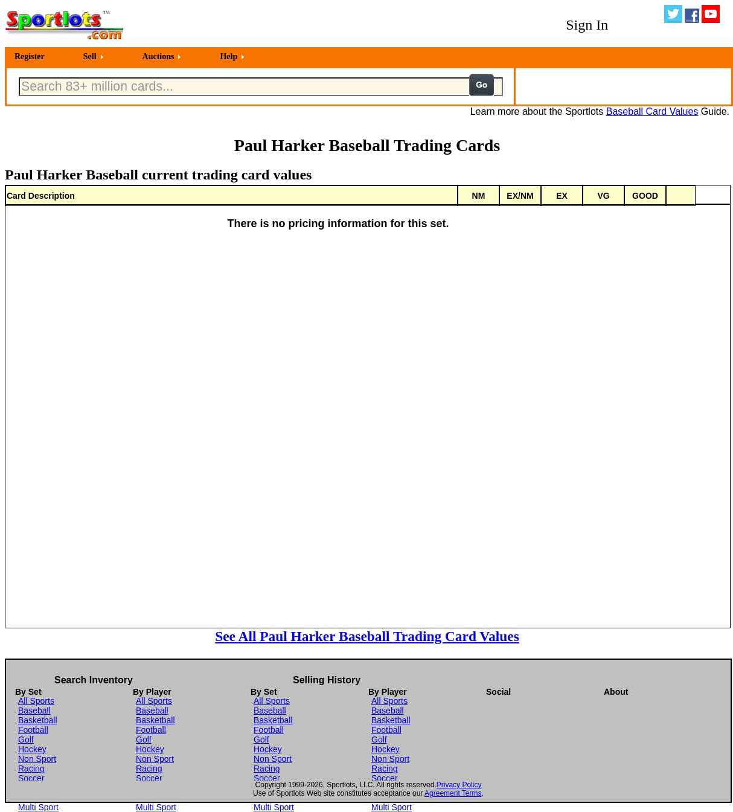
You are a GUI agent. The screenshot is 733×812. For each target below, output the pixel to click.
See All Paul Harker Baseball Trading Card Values (367, 636)
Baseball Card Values (652, 111)
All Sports (36, 701)
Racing (31, 768)
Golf (26, 739)
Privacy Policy (459, 785)
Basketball (37, 720)
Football (33, 730)
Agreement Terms (452, 793)
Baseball (34, 710)
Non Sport (37, 759)
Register (29, 56)
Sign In (587, 25)
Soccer (31, 778)
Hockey (32, 749)
